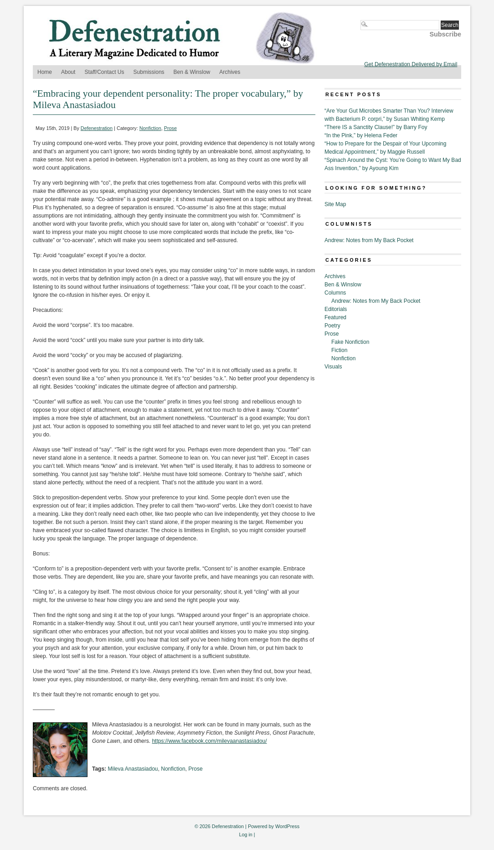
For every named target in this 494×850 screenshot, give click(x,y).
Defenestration (97, 128)
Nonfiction (150, 128)
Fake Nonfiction (350, 342)
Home (44, 72)
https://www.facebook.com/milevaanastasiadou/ (209, 741)
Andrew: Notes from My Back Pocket (368, 240)
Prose (170, 128)
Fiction (339, 350)
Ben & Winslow (192, 72)
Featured (335, 317)
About (68, 72)
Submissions (149, 72)
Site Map (335, 204)
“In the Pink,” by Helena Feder (360, 135)
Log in (245, 834)
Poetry (332, 325)
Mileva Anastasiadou (133, 769)
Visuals (333, 366)
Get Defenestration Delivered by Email (410, 64)
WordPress (287, 826)
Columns (335, 293)
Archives (229, 72)
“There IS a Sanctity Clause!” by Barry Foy (375, 127)
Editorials (335, 309)
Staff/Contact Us (104, 72)
